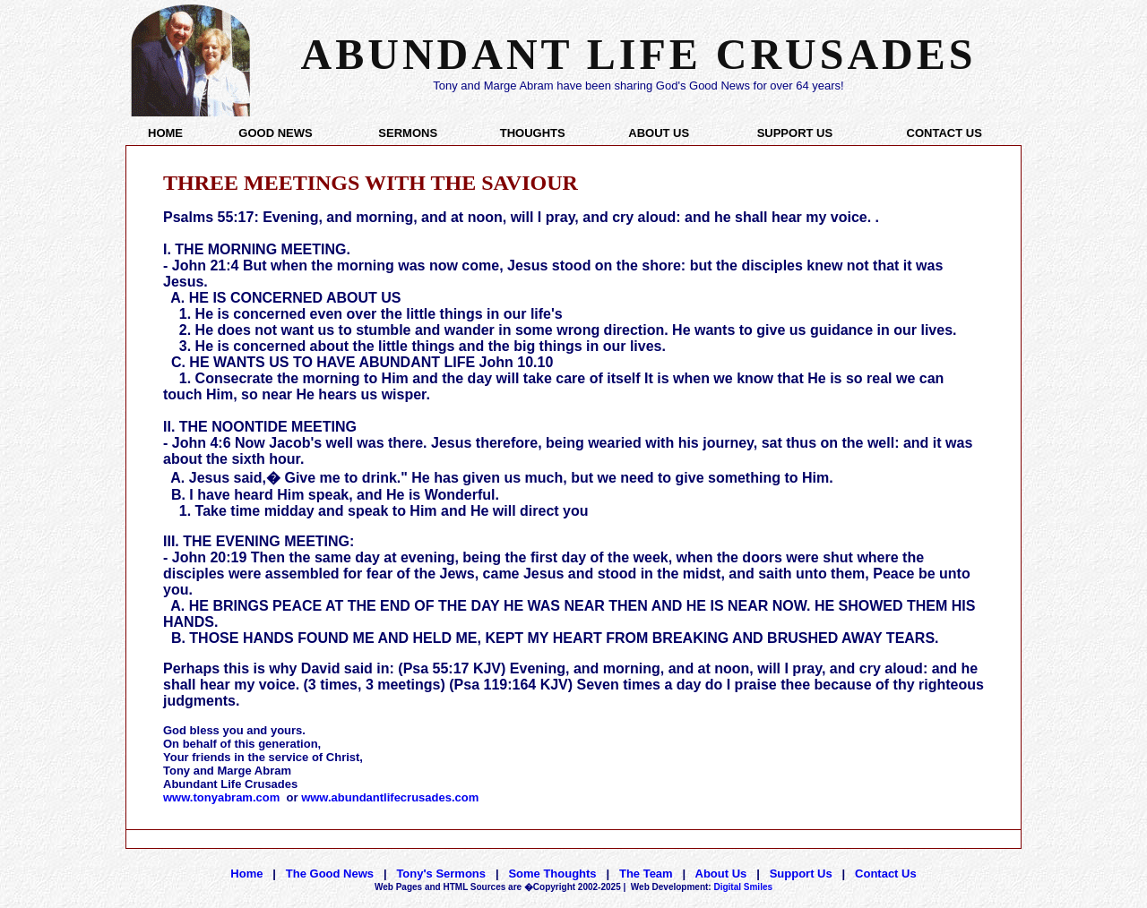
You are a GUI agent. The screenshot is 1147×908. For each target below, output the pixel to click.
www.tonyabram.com (221, 797)
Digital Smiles (701, 887)
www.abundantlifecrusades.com (390, 797)
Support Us (801, 873)
